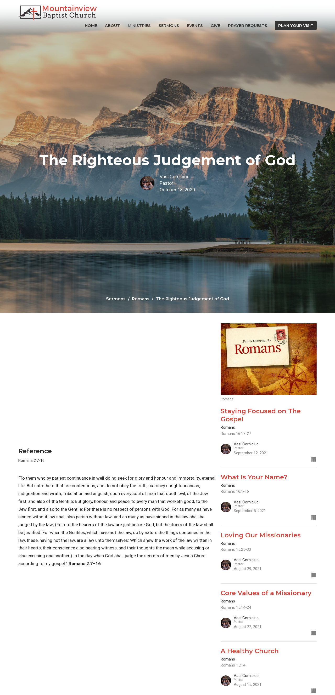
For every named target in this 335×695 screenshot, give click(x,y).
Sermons (169, 25)
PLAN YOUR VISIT (296, 25)
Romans (140, 298)
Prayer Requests (247, 25)
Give (215, 25)
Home (91, 25)
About (112, 25)
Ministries (139, 25)
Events (195, 25)
